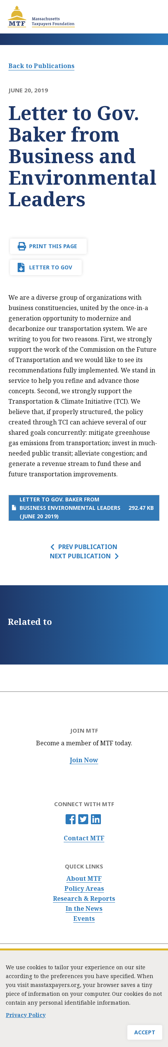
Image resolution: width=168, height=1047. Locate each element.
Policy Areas (84, 889)
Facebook (70, 819)
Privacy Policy (26, 1015)
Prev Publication (87, 547)
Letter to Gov (50, 267)
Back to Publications (41, 66)
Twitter (83, 819)
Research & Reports (84, 899)
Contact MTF (84, 838)
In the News (84, 909)
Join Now (84, 760)
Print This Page (53, 246)
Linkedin (96, 819)
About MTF (84, 879)
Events (84, 919)
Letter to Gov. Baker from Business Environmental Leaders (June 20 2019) (70, 508)
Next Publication (80, 556)
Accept (144, 1032)
